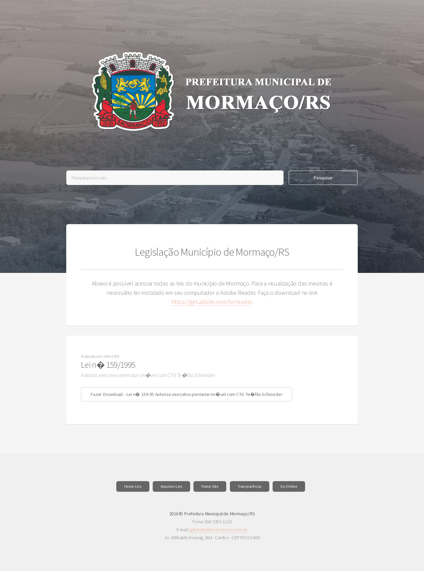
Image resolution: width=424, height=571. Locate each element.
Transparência (249, 486)
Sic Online (288, 486)
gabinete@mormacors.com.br (218, 530)
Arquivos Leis (172, 486)
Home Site (210, 486)
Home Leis (133, 486)
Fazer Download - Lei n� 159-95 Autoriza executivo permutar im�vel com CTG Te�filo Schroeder (186, 394)
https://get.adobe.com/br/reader (211, 301)
